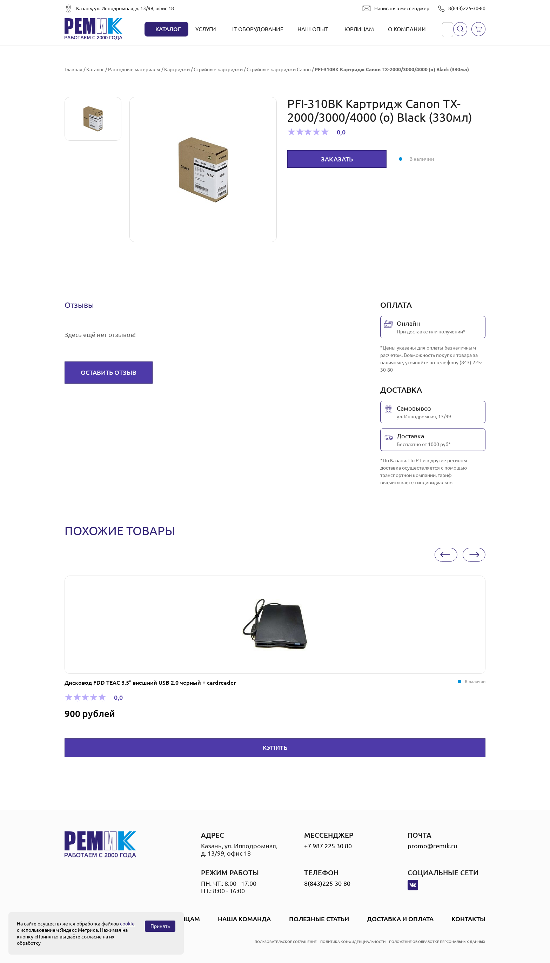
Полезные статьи (319, 918)
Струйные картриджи (218, 69)
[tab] (79, 305)
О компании (407, 29)
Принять (160, 926)
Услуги (205, 29)
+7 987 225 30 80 (328, 845)
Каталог (168, 29)
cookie (127, 924)
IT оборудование (257, 29)
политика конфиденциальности (352, 942)
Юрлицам (359, 29)
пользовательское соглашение (286, 942)
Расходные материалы (134, 69)
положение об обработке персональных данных (437, 942)
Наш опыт (312, 29)
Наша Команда (244, 918)
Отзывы (79, 304)
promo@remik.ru (432, 845)
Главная (73, 69)
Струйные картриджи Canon (279, 69)
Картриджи (177, 69)
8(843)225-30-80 (466, 8)
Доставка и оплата (400, 918)
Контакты (468, 918)
